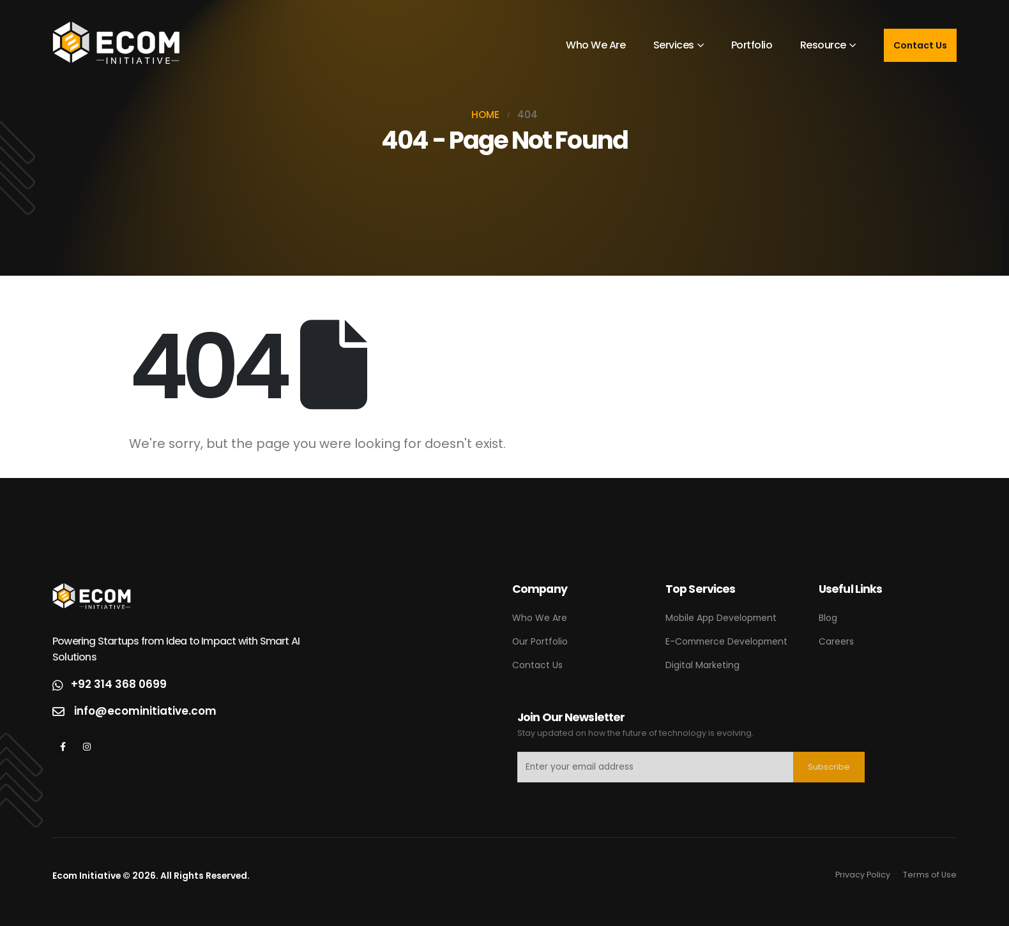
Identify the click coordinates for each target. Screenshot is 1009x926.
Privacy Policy (862, 874)
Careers (836, 641)
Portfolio (752, 45)
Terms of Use (930, 874)
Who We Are (595, 45)
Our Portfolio (540, 641)
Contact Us (920, 45)
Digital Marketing (702, 665)
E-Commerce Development (726, 641)
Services (673, 45)
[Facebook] (62, 746)
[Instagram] (86, 746)
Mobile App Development (721, 617)
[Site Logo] (116, 45)
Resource (823, 45)
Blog (828, 617)
